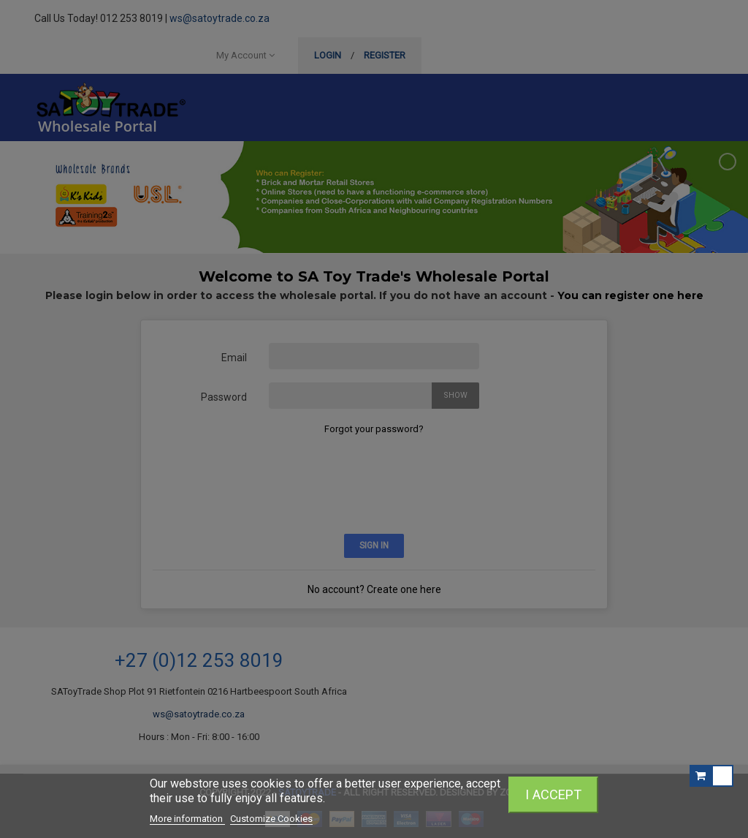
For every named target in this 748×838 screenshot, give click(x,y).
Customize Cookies (271, 818)
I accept (553, 794)
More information (187, 818)
